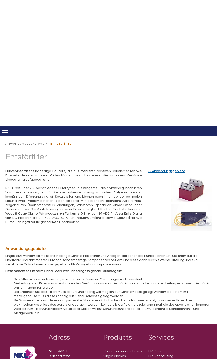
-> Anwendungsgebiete (166, 171)
